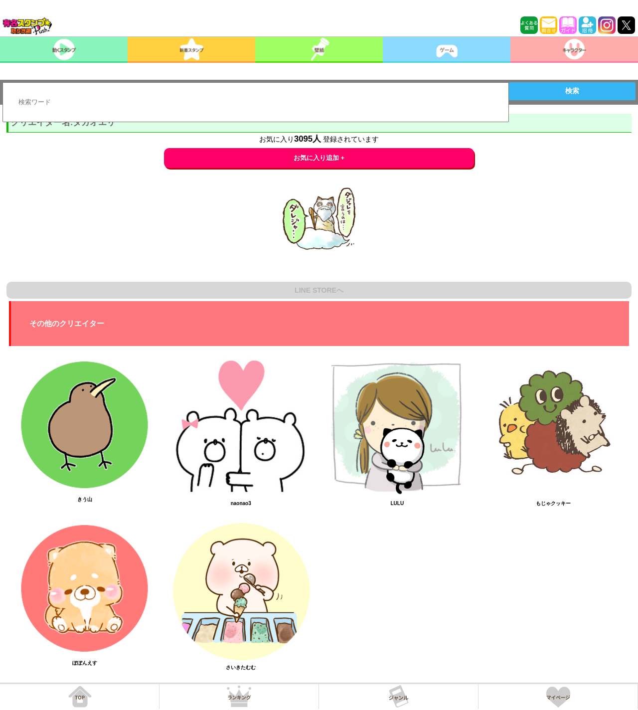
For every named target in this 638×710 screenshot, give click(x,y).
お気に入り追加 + (319, 158)
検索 (572, 91)
